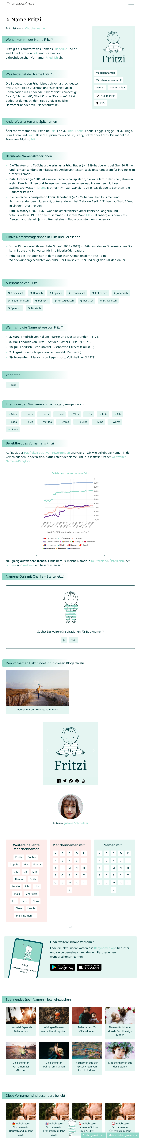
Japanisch (120, 293)
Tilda (76, 414)
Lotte (30, 414)
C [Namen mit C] (113, 853)
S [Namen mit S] (120, 875)
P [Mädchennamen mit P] (55, 875)
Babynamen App (105, 948)
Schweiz (11, 565)
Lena (24, 901)
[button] (47, 750)
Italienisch (99, 293)
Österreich (117, 561)
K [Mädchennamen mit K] (55, 868)
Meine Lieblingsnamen (122, 1135)
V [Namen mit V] (106, 882)
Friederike (60, 49)
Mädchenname (35, 28)
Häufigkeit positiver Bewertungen (47, 452)
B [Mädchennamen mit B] (62, 853)
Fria (52, 131)
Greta (14, 429)
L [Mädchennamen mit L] (62, 868)
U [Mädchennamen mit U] (55, 882)
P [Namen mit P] (99, 875)
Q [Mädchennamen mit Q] (62, 875)
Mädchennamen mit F (108, 80)
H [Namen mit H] (114, 860)
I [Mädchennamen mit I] (76, 860)
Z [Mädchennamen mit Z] (69, 889)
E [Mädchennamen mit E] (84, 853)
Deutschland (99, 561)
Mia (26, 864)
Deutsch (36, 293)
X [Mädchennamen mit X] (77, 882)
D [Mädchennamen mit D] (77, 853)
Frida (70, 131)
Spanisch (14, 308)
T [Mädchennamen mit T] (84, 875)
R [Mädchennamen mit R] (69, 875)
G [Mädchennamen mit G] (62, 860)
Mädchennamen (105, 72)
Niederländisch (18, 300)
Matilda (47, 421)
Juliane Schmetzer (76, 823)
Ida (90, 414)
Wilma (116, 421)
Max (89, 215)
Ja (64, 640)
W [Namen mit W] (113, 882)
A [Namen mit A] (99, 853)
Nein (73, 640)
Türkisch (34, 308)
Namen (100, 87)
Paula (30, 421)
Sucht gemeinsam (93, 1135)
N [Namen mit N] (121, 868)
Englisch (55, 293)
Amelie (16, 886)
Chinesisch (16, 293)
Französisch (76, 293)
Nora (36, 901)
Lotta (46, 414)
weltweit (28, 565)
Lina (37, 886)
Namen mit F (117, 87)
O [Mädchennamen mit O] (84, 868)
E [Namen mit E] (128, 853)
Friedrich (52, 57)
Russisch (86, 300)
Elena (19, 908)
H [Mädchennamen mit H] (69, 860)
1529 (100, 103)
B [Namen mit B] (106, 853)
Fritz (36, 53)
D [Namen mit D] (121, 853)
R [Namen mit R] (113, 875)
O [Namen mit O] (128, 868)
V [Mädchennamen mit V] (62, 882)
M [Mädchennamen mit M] (69, 868)
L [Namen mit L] (106, 868)
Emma (65, 421)
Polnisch (41, 300)
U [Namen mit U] (99, 882)
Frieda (79, 131)
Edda (14, 421)
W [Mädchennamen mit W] (69, 882)
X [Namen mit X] (121, 882)
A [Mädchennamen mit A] (55, 853)
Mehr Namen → (25, 915)
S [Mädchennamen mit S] (76, 875)
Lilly (15, 871)
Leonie (31, 908)
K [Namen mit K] (99, 868)
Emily (33, 879)
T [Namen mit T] (128, 875)
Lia (25, 871)
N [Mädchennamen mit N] (77, 868)
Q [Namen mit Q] (106, 875)
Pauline (83, 421)
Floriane (40, 188)
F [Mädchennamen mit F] (55, 860)
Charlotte (31, 893)
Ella (119, 414)
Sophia (14, 864)
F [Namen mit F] (99, 860)
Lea (14, 901)
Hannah (19, 879)
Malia (17, 893)
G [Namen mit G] (106, 860)
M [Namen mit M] (113, 868)
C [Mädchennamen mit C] (69, 853)
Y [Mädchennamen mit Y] (84, 882)
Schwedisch (108, 300)
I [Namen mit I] (120, 860)
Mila (34, 871)
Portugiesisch (64, 300)
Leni (61, 414)
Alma (100, 421)
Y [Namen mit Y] (128, 882)
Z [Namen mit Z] (113, 889)
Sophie (32, 857)
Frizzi (31, 135)
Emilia (18, 857)
